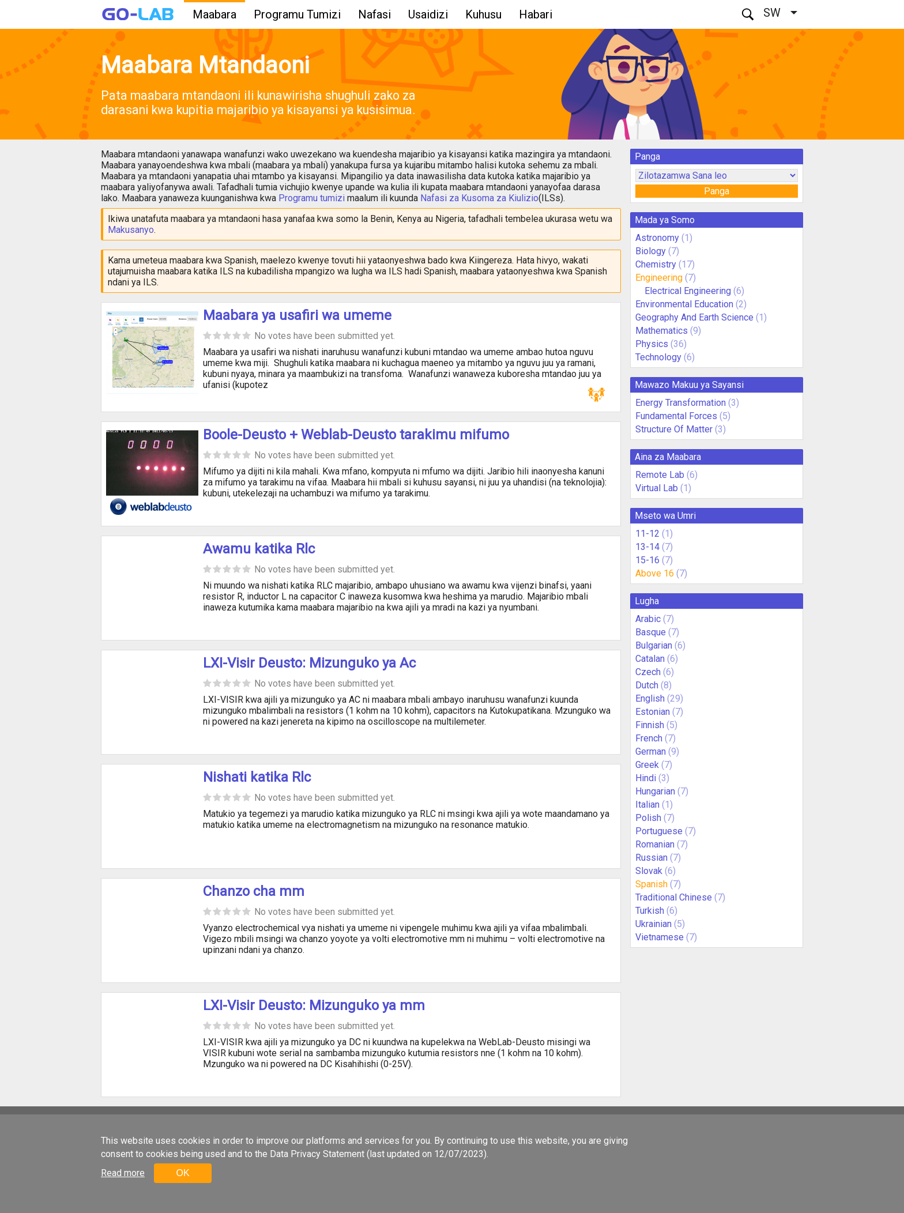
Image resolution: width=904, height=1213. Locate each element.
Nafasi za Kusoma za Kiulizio (479, 198)
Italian (647, 804)
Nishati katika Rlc (257, 777)
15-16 (647, 560)
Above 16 (654, 573)
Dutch (646, 685)
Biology (650, 251)
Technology (658, 357)
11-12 (647, 533)
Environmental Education (684, 304)
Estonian (652, 711)
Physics (651, 343)
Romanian (655, 844)
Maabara (214, 14)
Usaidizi (428, 14)
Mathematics (661, 330)
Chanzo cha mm (253, 891)
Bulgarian (653, 645)
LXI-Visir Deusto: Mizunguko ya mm (314, 1005)
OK (182, 1173)
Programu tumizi (311, 198)
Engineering (659, 277)
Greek (647, 764)
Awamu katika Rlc (259, 549)
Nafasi (374, 14)
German (650, 751)
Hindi (645, 778)
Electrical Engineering (688, 290)
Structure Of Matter (674, 429)
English (650, 698)
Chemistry (655, 264)
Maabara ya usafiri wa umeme (297, 315)
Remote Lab (659, 474)
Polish (648, 817)
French (648, 738)
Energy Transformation (680, 402)
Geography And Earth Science (694, 317)
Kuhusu (483, 14)
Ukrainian (653, 923)
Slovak (648, 870)
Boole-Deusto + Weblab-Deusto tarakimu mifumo (356, 435)
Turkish (649, 910)
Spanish (651, 884)
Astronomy (657, 237)
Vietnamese (659, 937)
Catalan (650, 658)
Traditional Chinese (673, 897)
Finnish (649, 724)
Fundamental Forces (676, 415)
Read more (123, 1172)
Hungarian (655, 791)
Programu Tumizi (297, 14)
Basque (650, 632)
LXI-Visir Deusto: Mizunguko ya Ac (309, 663)
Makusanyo (131, 229)
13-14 (647, 546)
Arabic (648, 618)
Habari (535, 14)
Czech (648, 671)
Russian (651, 857)
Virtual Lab (656, 488)
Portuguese (659, 831)
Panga (716, 191)
